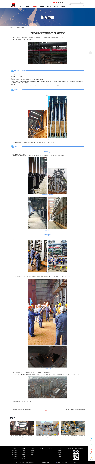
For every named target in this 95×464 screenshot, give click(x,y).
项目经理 (59, 458)
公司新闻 (22, 27)
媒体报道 (23, 454)
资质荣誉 (42, 6)
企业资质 (32, 452)
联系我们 (56, 6)
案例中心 (28, 6)
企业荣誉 (32, 450)
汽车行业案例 (14, 452)
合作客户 (32, 454)
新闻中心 (35, 6)
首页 (21, 6)
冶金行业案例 (14, 450)
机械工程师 (59, 452)
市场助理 (59, 454)
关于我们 (49, 6)
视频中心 (23, 458)
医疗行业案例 (14, 454)
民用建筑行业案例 (14, 458)
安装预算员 (59, 450)
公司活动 (23, 456)
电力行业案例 (14, 456)
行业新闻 (23, 452)
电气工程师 (59, 456)
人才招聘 (63, 6)
